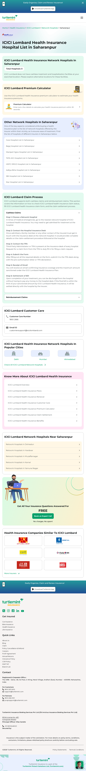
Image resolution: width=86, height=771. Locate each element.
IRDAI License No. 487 (10, 717)
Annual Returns (8, 656)
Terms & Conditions (76, 750)
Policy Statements (60, 750)
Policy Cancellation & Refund (13, 648)
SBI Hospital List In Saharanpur (43, 176)
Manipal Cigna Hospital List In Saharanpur (43, 152)
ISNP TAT (5, 664)
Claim (4, 646)
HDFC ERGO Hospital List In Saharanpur (43, 164)
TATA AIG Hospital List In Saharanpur (43, 158)
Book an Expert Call (43, 516)
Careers (5, 651)
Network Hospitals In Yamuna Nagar (43, 468)
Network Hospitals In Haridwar (43, 450)
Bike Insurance (7, 624)
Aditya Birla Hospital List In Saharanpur (43, 170)
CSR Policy (6, 661)
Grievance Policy (8, 659)
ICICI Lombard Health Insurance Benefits (42, 421)
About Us (5, 640)
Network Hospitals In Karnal (43, 462)
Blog (4, 643)
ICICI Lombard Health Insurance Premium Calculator (42, 409)
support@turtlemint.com (14, 692)
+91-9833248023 (11, 726)
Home (5, 28)
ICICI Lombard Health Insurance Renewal (42, 397)
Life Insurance (7, 630)
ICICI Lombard (33, 28)
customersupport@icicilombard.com (26, 330)
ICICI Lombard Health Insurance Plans (42, 391)
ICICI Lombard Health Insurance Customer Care (42, 403)
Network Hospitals (50, 28)
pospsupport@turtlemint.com (16, 700)
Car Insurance (7, 622)
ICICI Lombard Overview (42, 385)
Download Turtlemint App (43, 9)
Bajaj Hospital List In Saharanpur (43, 146)
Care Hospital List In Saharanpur (43, 140)
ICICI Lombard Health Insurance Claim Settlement (42, 415)
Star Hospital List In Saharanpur (43, 182)
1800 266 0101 (10, 698)
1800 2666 (14, 319)
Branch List (6, 667)
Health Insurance (17, 28)
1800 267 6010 (10, 689)
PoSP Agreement (9, 654)
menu (82, 17)
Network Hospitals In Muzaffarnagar (43, 456)
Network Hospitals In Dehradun (43, 444)
